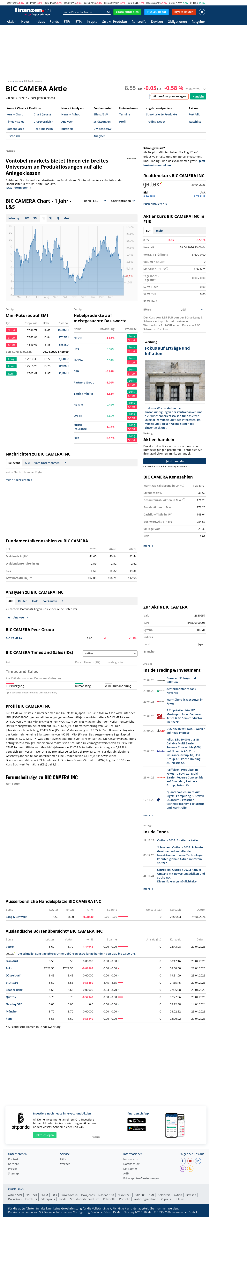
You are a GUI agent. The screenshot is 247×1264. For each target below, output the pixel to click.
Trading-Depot (155, 121)
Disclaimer (130, 1169)
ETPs (78, 22)
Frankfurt (12, 961)
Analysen (67, 121)
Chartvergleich (43, 121)
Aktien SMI (15, 1195)
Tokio (9, 968)
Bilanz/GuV (101, 114)
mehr (159, 230)
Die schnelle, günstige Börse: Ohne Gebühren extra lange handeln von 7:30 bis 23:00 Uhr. (71, 953)
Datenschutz (131, 1164)
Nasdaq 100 (106, 1195)
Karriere (13, 1164)
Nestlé (78, 338)
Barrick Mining (83, 393)
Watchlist (195, 121)
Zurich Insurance (80, 427)
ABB (76, 371)
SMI (9, 2)
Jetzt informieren (18, 187)
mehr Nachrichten (19, 480)
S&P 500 (140, 1195)
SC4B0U (63, 366)
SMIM (44, 1195)
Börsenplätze (15, 129)
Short (131, 340)
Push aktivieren (155, 204)
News (25, 22)
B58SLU (64, 344)
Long (132, 336)
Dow (46, 2)
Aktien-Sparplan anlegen (169, 96)
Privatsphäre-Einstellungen (141, 1178)
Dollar (172, 2)
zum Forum (13, 783)
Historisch (13, 136)
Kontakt (13, 1159)
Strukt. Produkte (114, 22)
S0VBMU (63, 330)
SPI (27, 2)
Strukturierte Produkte (161, 114)
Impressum (130, 1159)
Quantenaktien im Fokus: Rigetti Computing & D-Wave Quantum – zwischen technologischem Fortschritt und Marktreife (186, 799)
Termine (124, 114)
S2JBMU (63, 373)
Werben (65, 1164)
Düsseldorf (13, 975)
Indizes (39, 22)
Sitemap (13, 1173)
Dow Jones (88, 1195)
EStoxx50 (109, 2)
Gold (130, 2)
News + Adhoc (70, 114)
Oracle (78, 416)
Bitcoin (150, 2)
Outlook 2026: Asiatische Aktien (178, 840)
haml (9, 1018)
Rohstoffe (139, 22)
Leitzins (179, 1199)
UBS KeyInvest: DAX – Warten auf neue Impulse (186, 730)
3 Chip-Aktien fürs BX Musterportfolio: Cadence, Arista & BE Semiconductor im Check (184, 716)
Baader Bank (14, 990)
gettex (10, 946)
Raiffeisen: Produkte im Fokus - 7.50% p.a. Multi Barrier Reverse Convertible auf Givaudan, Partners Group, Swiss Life (185, 777)
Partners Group (84, 382)
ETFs (67, 22)
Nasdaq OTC (14, 1004)
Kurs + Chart (14, 114)
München (12, 1011)
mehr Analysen (17, 617)
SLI (35, 1195)
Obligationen (177, 22)
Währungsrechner (146, 1199)
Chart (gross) (42, 114)
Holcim (78, 404)
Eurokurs (31, 1199)
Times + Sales (15, 121)
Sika (76, 438)
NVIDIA (78, 360)
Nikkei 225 (124, 1195)
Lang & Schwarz (16, 917)
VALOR (10, 98)
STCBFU (64, 337)
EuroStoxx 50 (69, 1195)
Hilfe (63, 1159)
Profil (122, 121)
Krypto (92, 22)
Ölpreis (166, 1199)
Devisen (157, 22)
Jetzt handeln (175, 461)
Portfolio (194, 114)
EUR (148, 230)
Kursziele (67, 129)
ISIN (33, 98)
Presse (12, 1169)
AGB (126, 1173)
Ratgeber (198, 22)
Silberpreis (48, 1199)
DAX (66, 2)
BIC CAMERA (14, 638)
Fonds (54, 22)
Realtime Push (43, 129)
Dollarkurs (15, 1199)
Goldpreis (164, 1195)
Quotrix (11, 997)
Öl (191, 2)
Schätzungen (102, 121)
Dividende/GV (103, 129)
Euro (86, 2)
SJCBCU (64, 359)
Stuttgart (12, 982)
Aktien (11, 22)
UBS (76, 349)
